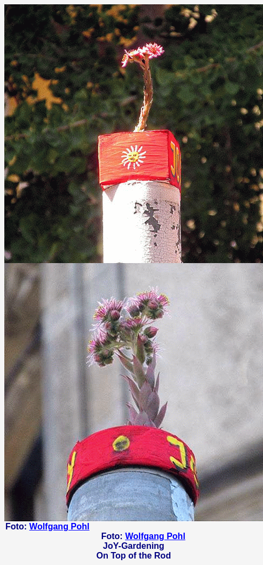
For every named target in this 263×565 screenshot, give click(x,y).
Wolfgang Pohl (59, 526)
